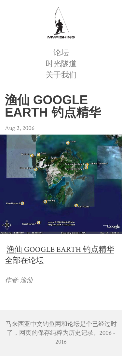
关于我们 (61, 75)
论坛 (61, 53)
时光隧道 (61, 64)
